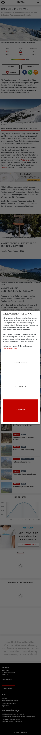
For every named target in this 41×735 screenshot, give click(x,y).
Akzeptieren (20, 410)
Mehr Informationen (20, 363)
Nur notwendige (20, 386)
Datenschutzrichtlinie (10, 348)
